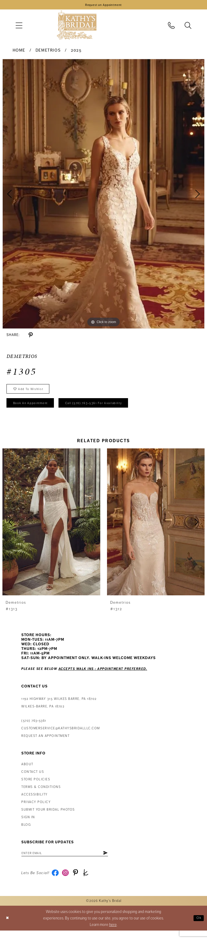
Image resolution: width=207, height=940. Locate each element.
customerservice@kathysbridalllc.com (60, 735)
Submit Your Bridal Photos (48, 816)
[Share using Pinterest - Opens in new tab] (31, 337)
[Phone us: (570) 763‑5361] (171, 27)
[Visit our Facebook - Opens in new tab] (55, 882)
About (27, 771)
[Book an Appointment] (103, 5)
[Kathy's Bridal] (76, 27)
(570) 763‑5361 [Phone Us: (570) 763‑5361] (33, 728)
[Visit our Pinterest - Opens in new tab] (79, 882)
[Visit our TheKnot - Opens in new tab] (90, 882)
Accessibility (34, 801)
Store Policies (35, 786)
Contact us (32, 779)
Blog (26, 832)
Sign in (28, 824)
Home (19, 52)
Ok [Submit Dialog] (198, 927)
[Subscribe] (120, 860)
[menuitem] (19, 27)
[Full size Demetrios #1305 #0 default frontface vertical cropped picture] (103, 195)
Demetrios (48, 52)
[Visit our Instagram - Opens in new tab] (67, 882)
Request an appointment (45, 743)
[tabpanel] (103, 195)
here (113, 934)
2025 (76, 52)
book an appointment (35, 409)
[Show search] (188, 27)
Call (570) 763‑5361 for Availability (109, 409)
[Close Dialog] (8, 927)
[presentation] (51, 528)
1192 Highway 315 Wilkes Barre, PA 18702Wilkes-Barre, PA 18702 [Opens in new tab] (59, 709)
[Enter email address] (72, 860)
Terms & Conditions (41, 794)
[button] (19, 27)
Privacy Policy (36, 809)
